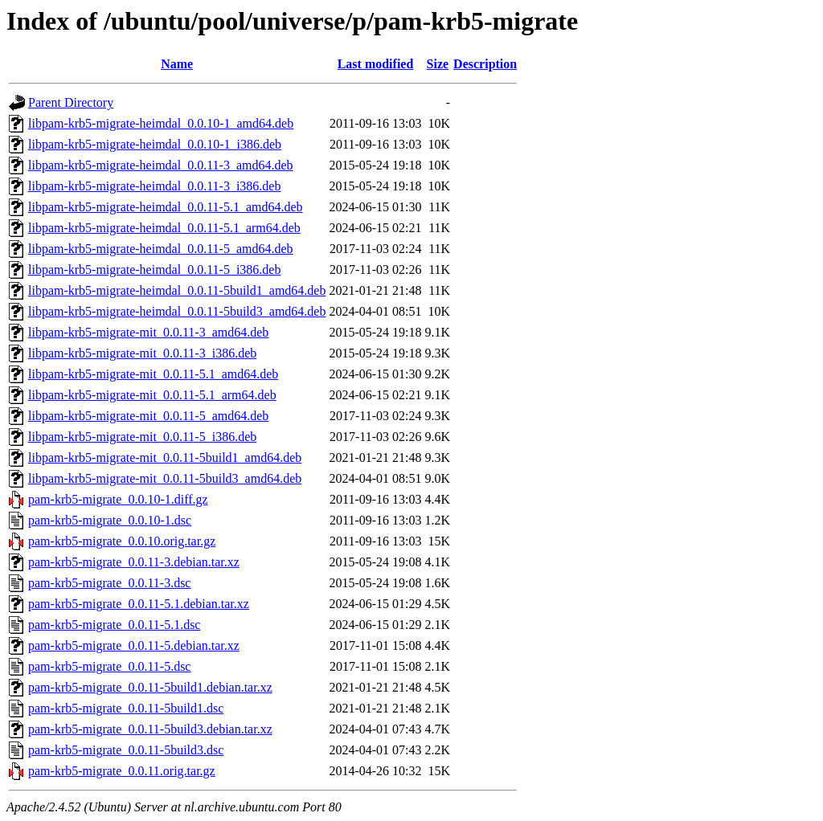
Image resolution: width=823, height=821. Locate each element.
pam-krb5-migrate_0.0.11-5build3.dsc (125, 750)
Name (177, 64)
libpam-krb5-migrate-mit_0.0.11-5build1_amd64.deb (164, 457)
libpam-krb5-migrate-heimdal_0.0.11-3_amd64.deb (160, 165)
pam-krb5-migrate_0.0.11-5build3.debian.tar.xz (150, 729)
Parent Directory (70, 102)
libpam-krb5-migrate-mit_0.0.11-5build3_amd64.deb (164, 478)
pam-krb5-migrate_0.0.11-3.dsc (109, 583)
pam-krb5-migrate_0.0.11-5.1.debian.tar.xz (138, 604)
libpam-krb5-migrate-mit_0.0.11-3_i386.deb (142, 353)
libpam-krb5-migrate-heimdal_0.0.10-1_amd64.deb (160, 123)
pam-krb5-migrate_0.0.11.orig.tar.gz (121, 771)
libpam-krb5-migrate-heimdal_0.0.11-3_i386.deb (154, 186)
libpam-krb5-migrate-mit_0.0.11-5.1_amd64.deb (153, 374)
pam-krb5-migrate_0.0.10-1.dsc (109, 520)
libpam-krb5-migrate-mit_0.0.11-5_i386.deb (142, 436)
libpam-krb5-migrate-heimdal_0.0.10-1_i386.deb (154, 144)
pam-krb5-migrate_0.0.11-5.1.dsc (114, 624)
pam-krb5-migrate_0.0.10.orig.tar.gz (121, 541)
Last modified (376, 64)
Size (438, 64)
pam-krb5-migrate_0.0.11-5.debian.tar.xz (134, 645)
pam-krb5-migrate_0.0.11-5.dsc (109, 666)
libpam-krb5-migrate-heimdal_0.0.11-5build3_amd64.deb (177, 311)
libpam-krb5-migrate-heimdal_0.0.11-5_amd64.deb (160, 248)
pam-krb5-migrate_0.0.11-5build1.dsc (125, 708)
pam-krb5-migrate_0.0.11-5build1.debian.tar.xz (150, 687)
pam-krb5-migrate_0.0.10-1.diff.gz (118, 499)
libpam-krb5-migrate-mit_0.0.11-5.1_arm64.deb (152, 395)
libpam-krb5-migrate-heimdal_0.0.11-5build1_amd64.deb (177, 290)
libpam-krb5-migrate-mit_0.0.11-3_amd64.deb (148, 332)
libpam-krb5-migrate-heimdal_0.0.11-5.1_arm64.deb (164, 228)
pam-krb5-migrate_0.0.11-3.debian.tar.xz (134, 562)
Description (485, 64)
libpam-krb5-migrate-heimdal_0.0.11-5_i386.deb (154, 269)
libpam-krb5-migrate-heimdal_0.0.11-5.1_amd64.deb (165, 207)
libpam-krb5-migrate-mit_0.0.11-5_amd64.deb (148, 416)
